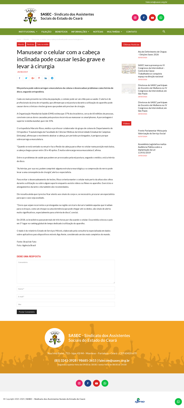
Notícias (30, 44)
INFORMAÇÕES (80, 31)
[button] (164, 32)
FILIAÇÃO (46, 31)
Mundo (26, 39)
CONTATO (131, 31)
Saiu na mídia (42, 44)
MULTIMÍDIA (114, 31)
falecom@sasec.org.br (156, 2)
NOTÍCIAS (98, 31)
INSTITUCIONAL (28, 31)
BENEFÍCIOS (61, 31)
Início (19, 39)
